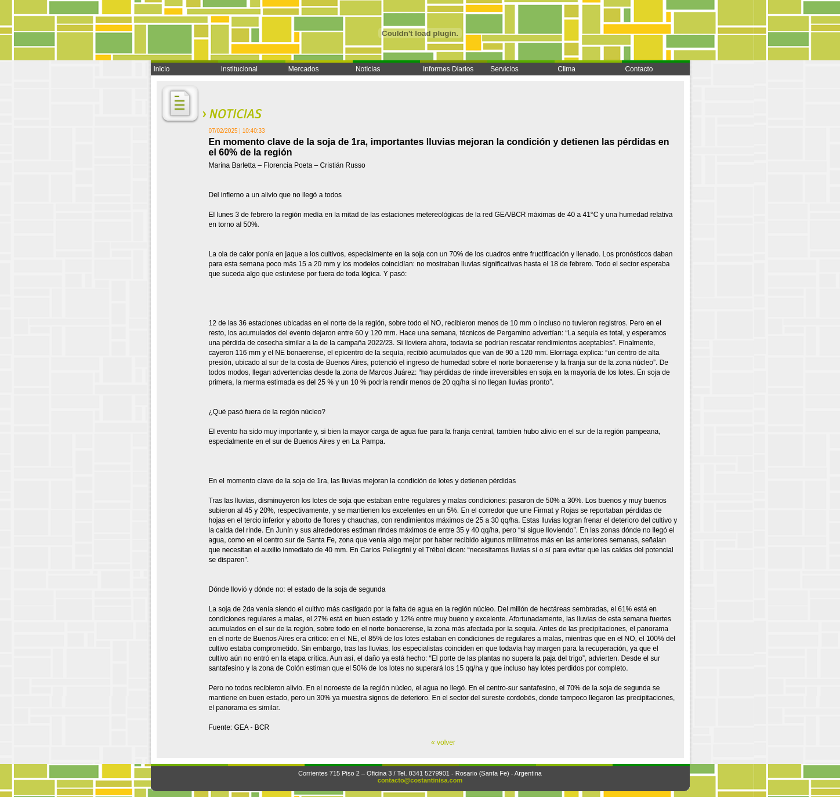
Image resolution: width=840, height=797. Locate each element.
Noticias (368, 69)
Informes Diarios (448, 69)
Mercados (303, 69)
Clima (566, 69)
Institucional (239, 69)
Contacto (639, 69)
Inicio (162, 69)
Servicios (504, 69)
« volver (443, 742)
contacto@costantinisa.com (420, 780)
